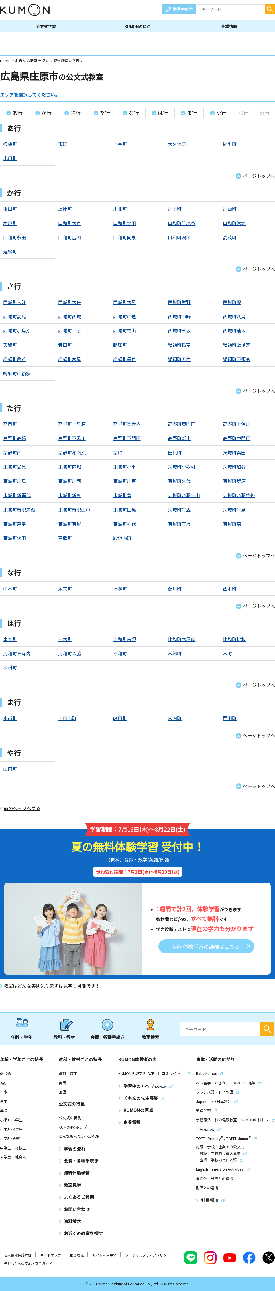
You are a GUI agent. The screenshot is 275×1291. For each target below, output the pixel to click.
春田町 (65, 344)
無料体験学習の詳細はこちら (206, 946)
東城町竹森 (179, 509)
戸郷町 (65, 537)
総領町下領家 (236, 359)
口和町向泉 (124, 237)
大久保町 (177, 143)
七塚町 (120, 588)
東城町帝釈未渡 (19, 509)
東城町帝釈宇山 (184, 495)
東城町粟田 (234, 452)
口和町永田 (14, 237)
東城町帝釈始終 (239, 495)
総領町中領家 (17, 373)
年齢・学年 (21, 1037)
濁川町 (175, 588)
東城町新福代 (17, 495)
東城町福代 (124, 523)
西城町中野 (179, 316)
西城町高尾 (14, 316)
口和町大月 (69, 223)
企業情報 (229, 26)
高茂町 (230, 237)
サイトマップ (50, 1255)
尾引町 (230, 143)
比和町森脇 (69, 653)
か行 (46, 112)
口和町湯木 (179, 237)
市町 (62, 143)
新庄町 (120, 344)
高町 (117, 452)
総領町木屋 (69, 359)
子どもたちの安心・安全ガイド (28, 1263)
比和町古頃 (124, 639)
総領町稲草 (179, 344)
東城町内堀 (69, 466)
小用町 (10, 158)
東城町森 (232, 523)
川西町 (230, 208)
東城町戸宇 (14, 523)
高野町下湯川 (72, 438)
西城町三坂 (179, 330)
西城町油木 (234, 330)
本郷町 (175, 653)
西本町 (230, 588)
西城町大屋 (124, 302)
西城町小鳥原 (17, 330)
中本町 (10, 588)
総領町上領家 (236, 344)
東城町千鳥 (234, 509)
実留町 (10, 344)
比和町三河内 (17, 653)
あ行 (17, 112)
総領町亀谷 (14, 359)
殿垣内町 (122, 537)
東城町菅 (122, 495)
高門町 (10, 423)
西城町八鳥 (234, 316)
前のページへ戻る (22, 808)
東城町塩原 (234, 480)
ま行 (192, 112)
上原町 (65, 208)
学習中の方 (183, 9)
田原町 (175, 452)
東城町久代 (179, 480)
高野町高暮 (14, 438)
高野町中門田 (236, 438)
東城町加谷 (234, 466)
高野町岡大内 (127, 423)
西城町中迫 (124, 316)
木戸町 (10, 223)
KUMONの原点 (137, 26)
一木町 (65, 639)
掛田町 (10, 208)
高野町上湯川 (236, 423)
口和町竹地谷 (181, 223)
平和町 (120, 653)
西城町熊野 (179, 302)
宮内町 (175, 718)
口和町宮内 (69, 237)
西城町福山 (124, 330)
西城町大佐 (69, 302)
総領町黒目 (124, 359)
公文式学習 (46, 26)
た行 (105, 112)
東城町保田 (14, 537)
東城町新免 (69, 495)
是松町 (10, 251)
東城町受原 (14, 466)
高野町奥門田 (181, 423)
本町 (227, 653)
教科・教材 (64, 1037)
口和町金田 (124, 223)
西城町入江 (14, 302)
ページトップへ (259, 175)
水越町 (10, 718)
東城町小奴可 (181, 466)
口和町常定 (234, 223)
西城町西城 (69, 316)
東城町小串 (124, 466)
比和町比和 (234, 639)
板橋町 (10, 143)
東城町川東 (124, 480)
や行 (221, 112)
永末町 (65, 588)
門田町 (230, 718)
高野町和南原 (72, 452)
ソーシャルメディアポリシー (147, 1255)
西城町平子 (69, 330)
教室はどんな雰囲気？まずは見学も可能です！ (52, 986)
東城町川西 (69, 480)
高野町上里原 (72, 423)
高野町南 (12, 452)
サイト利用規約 (105, 1255)
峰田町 (120, 718)
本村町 (10, 667)
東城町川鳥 (14, 480)
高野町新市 (179, 438)
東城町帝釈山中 (74, 509)
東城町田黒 (124, 509)
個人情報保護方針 (18, 1255)
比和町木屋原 (181, 639)
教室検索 (150, 1037)
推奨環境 (77, 1255)
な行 (134, 112)
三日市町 (67, 718)
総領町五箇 (179, 359)
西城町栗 (232, 302)
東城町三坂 (179, 523)
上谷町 (120, 143)
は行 (163, 112)
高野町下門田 (127, 438)
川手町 (175, 208)
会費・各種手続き (107, 1037)
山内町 (10, 768)
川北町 (120, 208)
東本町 (10, 639)
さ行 (75, 112)
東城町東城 (69, 523)
